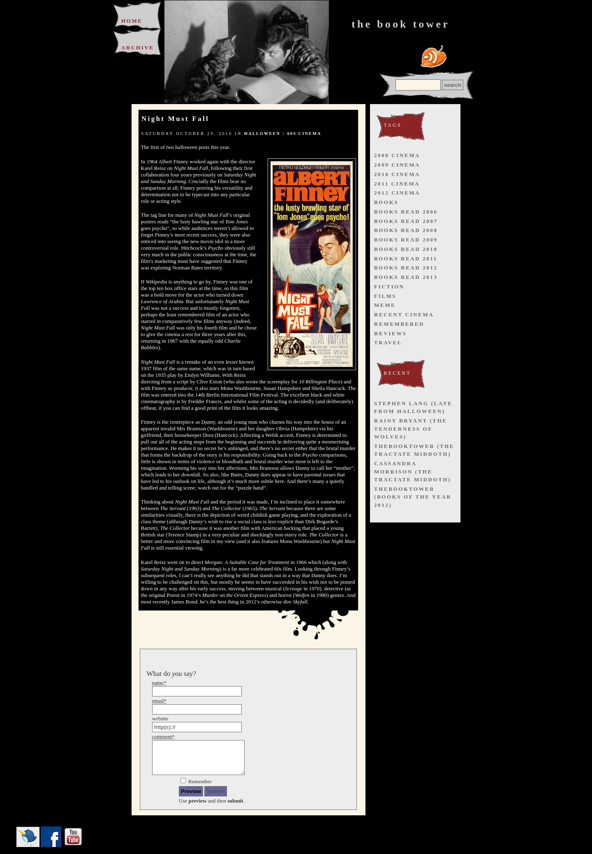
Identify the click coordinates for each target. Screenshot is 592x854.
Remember (200, 781)
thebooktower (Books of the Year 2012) (412, 497)
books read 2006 (406, 212)
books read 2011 (405, 258)
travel (388, 342)
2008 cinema (397, 155)
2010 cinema (397, 174)
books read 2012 (406, 268)
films (385, 296)
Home (132, 21)
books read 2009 (406, 240)
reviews (390, 333)
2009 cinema (397, 165)
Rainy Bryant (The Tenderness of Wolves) (410, 429)
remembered (399, 324)
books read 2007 (406, 221)
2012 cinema (397, 193)
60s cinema (304, 133)
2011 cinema (397, 184)
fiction (389, 286)
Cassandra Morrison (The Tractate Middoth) (412, 471)
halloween (262, 133)
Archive (137, 47)
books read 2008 (406, 230)
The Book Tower (401, 24)
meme (384, 305)
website (160, 718)
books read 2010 (406, 249)
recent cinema (404, 314)
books (386, 202)
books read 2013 (406, 277)
